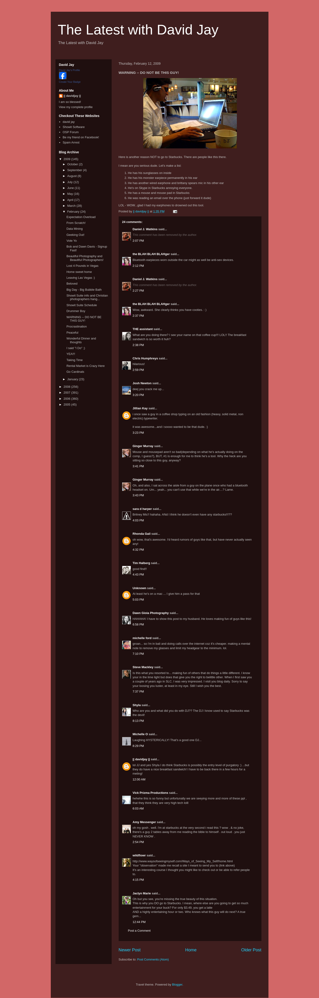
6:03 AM (138, 808)
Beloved (71, 283)
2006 (67, 398)
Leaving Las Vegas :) (80, 277)
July (70, 182)
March (72, 205)
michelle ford (142, 638)
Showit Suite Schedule (81, 305)
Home (191, 950)
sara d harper (142, 509)
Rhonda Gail (142, 533)
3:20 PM (138, 395)
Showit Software (74, 127)
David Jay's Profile (69, 70)
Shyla (137, 705)
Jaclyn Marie (142, 893)
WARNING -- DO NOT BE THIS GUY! (84, 319)
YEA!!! (70, 354)
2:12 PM (138, 265)
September (75, 170)
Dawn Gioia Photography (151, 613)
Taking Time (74, 360)
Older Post (251, 950)
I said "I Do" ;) (75, 348)
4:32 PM (138, 549)
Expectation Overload (80, 217)
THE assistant (143, 329)
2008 (67, 386)
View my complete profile (76, 107)
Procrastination (76, 326)
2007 (67, 392)
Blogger (177, 984)
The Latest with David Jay (138, 30)
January (73, 379)
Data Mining (74, 228)
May (70, 194)
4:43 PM (138, 574)
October (73, 164)
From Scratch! (76, 223)
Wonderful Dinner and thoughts (81, 340)
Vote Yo (71, 240)
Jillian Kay (140, 408)
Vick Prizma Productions (150, 793)
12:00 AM (139, 779)
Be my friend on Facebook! (81, 137)
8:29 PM (138, 746)
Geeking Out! (75, 235)
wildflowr (139, 855)
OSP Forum (71, 132)
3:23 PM (138, 432)
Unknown (140, 588)
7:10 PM (138, 653)
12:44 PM (139, 922)
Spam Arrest (71, 142)
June (71, 188)
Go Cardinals (75, 371)
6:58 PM (138, 624)
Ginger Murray (143, 446)
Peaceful (72, 332)
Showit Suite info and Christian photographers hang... (87, 297)
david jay (69, 122)
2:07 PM (138, 240)
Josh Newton (142, 383)
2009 (67, 159)
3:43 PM (138, 495)
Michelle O (140, 734)
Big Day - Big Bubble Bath (84, 289)
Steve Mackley (143, 667)
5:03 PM (138, 599)
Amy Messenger (144, 822)
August (72, 176)
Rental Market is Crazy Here (85, 366)
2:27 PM (138, 290)
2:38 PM (138, 345)
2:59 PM (138, 370)
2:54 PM (138, 842)
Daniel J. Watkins (145, 229)
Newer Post (130, 950)
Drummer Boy (75, 311)
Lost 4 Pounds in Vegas (82, 265)
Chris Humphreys (145, 358)
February (73, 211)
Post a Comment (139, 930)
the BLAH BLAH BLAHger (151, 254)
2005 (67, 404)
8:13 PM (138, 721)
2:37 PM (138, 315)
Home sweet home (79, 272)
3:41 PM (138, 466)
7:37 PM (138, 691)
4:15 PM (138, 879)
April (70, 200)
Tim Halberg (141, 563)
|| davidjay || (141, 759)
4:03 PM (138, 520)
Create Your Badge (70, 81)
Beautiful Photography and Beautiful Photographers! (84, 258)
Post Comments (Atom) (153, 959)
